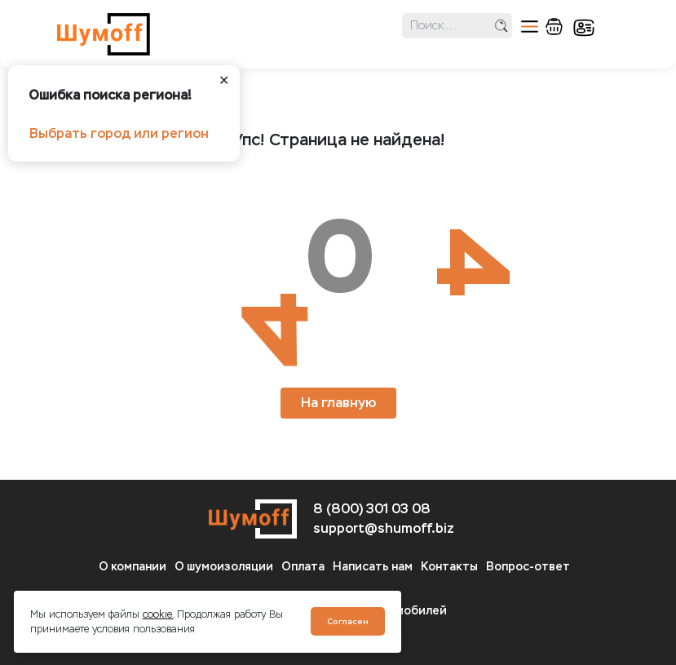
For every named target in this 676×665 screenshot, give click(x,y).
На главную (338, 402)
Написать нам (373, 567)
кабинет (583, 27)
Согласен (348, 621)
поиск (501, 26)
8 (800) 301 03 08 (372, 508)
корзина (554, 26)
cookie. (158, 614)
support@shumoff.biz (383, 528)
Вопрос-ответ (528, 567)
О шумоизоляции (224, 567)
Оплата (303, 567)
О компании (132, 567)
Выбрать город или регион (119, 133)
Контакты (449, 567)
